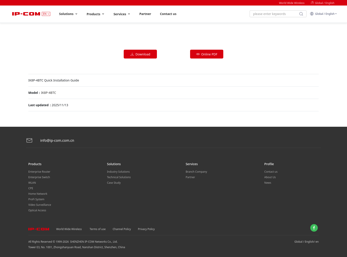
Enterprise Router (39, 172)
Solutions (68, 14)
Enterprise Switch (39, 177)
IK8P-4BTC (48, 93)
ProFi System (36, 199)
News (267, 183)
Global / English (322, 3)
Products (96, 14)
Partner (145, 14)
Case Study (114, 183)
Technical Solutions (119, 177)
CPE (30, 188)
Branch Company (196, 172)
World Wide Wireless (292, 3)
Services (122, 14)
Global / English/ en (306, 242)
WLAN (32, 183)
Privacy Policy (146, 229)
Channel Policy (122, 229)
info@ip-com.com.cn (50, 140)
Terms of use (98, 229)
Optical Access (37, 210)
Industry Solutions (118, 172)
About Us (270, 177)
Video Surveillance (39, 205)
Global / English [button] (322, 14)
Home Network (37, 194)
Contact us (168, 14)
